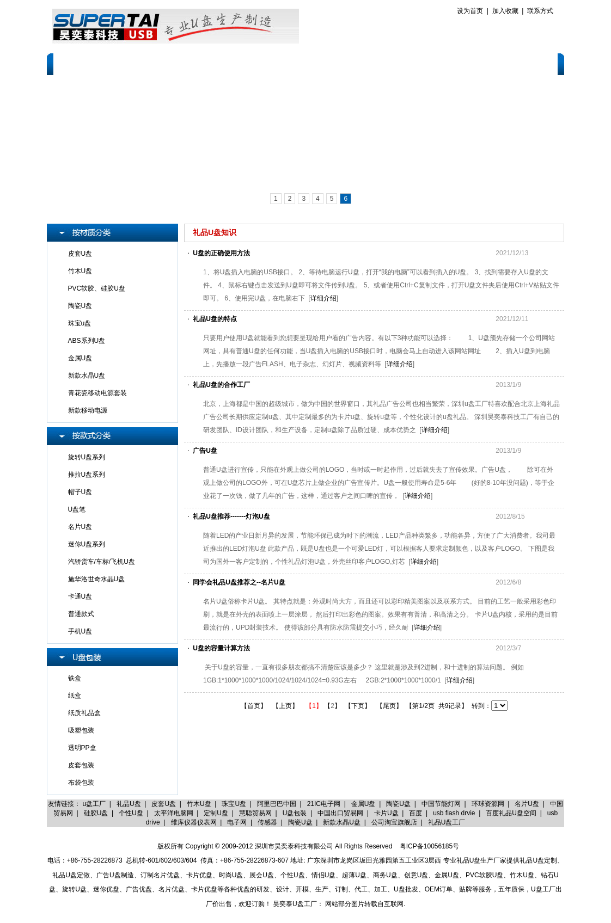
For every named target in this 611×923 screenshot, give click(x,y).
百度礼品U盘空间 (511, 813)
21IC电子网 (323, 804)
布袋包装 (81, 782)
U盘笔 (77, 509)
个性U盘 (131, 813)
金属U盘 (80, 358)
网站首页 (79, 63)
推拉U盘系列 (87, 474)
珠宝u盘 (79, 323)
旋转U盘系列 (87, 457)
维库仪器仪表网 (194, 822)
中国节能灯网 (441, 804)
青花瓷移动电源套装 (97, 393)
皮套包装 (81, 765)
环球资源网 (488, 804)
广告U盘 (205, 450)
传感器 (267, 822)
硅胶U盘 (96, 813)
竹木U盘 (80, 271)
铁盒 (74, 678)
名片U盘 (80, 527)
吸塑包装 (81, 730)
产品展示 (227, 63)
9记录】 (456, 706)
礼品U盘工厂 (447, 822)
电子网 (237, 822)
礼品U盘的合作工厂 (221, 385)
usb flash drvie (454, 813)
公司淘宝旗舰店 (394, 822)
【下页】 (358, 706)
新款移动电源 (87, 410)
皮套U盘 (80, 253)
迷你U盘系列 (87, 544)
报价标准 (431, 63)
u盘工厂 (94, 804)
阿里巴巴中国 (276, 804)
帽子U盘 (80, 492)
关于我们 (129, 63)
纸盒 (74, 695)
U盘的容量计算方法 (221, 648)
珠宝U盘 (234, 804)
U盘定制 (178, 63)
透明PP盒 (82, 748)
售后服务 (380, 63)
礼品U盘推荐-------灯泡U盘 (231, 516)
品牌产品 (278, 63)
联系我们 (532, 63)
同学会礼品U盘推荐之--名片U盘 (239, 582)
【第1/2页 (420, 706)
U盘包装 (295, 813)
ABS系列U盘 (87, 340)
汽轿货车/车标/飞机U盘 (101, 561)
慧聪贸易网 (255, 813)
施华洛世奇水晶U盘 (96, 579)
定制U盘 (216, 813)
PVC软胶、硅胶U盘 (96, 288)
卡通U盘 (80, 596)
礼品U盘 (129, 804)
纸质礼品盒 (84, 713)
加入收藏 (505, 11)
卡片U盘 (386, 813)
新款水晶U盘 (87, 375)
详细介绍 (323, 298)
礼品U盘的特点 (215, 319)
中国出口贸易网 (340, 813)
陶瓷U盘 (80, 306)
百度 (415, 813)
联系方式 (540, 11)
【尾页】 (389, 706)
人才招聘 (481, 63)
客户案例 (329, 63)
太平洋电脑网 (173, 813)
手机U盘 (80, 631)
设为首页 (470, 11)
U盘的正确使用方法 (221, 253)
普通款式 (81, 614)
